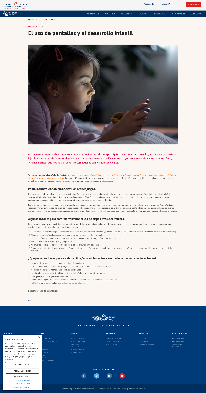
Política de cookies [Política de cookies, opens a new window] (22, 380)
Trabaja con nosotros (146, 344)
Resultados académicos (46, 361)
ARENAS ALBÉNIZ (178, 341)
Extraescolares (76, 352)
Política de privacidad (116, 388)
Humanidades (43, 350)
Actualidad (38, 19)
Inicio (30, 19)
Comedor (75, 344)
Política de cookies (137, 388)
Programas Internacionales (47, 341)
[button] (22, 376)
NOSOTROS (111, 13)
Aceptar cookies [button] (22, 364)
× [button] (39, 337)
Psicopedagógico (77, 350)
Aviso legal (100, 388)
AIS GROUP (176, 347)
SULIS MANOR (177, 344)
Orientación (42, 358)
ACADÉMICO (127, 13)
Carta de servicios (78, 339)
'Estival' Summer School (113, 341)
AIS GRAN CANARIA (179, 339)
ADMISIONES (193, 4)
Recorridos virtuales (146, 347)
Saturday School (111, 344)
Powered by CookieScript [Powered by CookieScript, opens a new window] (22, 388)
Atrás (30, 300)
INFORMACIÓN (179, 13)
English (166, 3)
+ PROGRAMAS (160, 13)
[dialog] (22, 362)
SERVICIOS (143, 13)
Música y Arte (43, 352)
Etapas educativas (44, 339)
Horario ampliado (78, 341)
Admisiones (143, 341)
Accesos (149, 3)
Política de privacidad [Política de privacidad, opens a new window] (22, 383)
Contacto (142, 339)
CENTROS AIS (94, 13)
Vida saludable (51, 19)
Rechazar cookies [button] (22, 371)
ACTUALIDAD (197, 13)
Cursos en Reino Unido (113, 339)
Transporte (75, 347)
